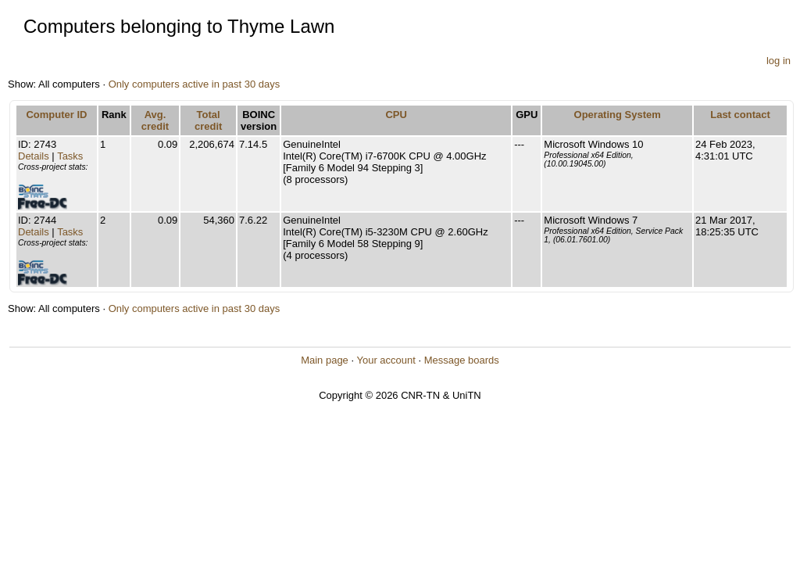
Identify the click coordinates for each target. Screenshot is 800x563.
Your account (385, 360)
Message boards (461, 360)
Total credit (208, 120)
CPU (395, 114)
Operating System (617, 114)
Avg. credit (155, 120)
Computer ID (56, 114)
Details (33, 156)
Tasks (70, 156)
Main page (324, 360)
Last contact (740, 114)
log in (778, 60)
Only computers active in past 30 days (194, 84)
